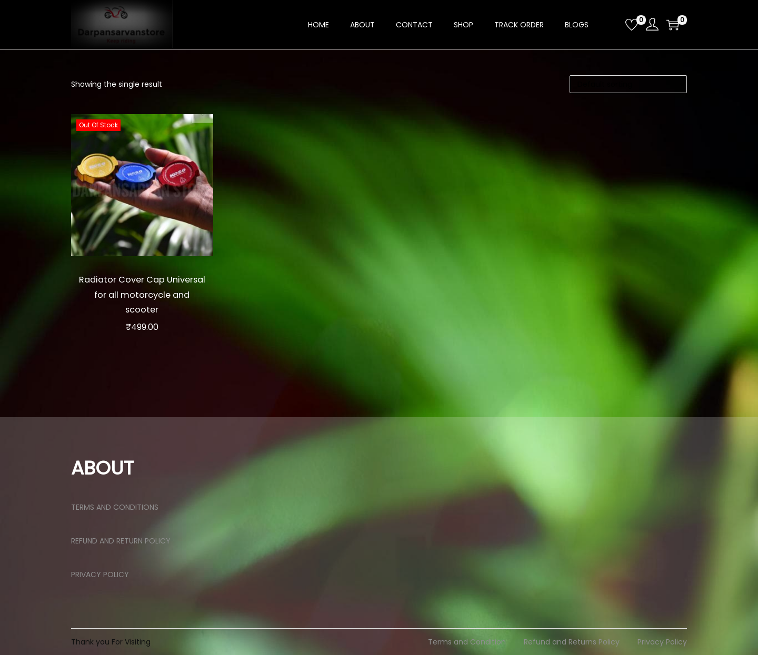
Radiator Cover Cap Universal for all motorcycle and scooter (142, 294)
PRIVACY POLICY (100, 574)
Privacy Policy (662, 642)
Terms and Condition (467, 642)
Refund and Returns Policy (572, 642)
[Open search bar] (613, 24)
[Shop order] (628, 84)
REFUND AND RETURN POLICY (121, 541)
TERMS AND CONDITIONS (114, 507)
